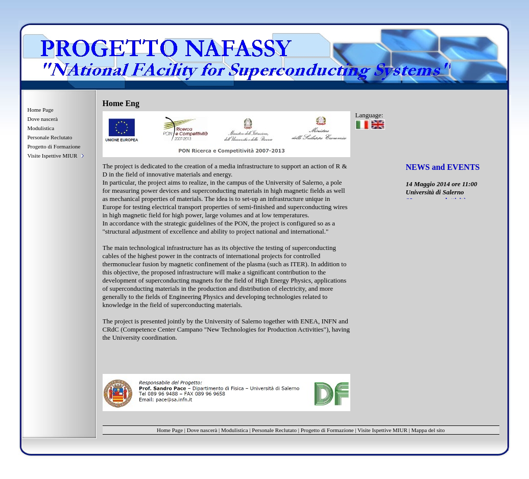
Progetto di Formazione (54, 146)
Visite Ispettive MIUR (382, 430)
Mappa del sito (428, 430)
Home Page (41, 110)
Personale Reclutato (50, 137)
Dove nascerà (43, 119)
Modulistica (41, 128)
